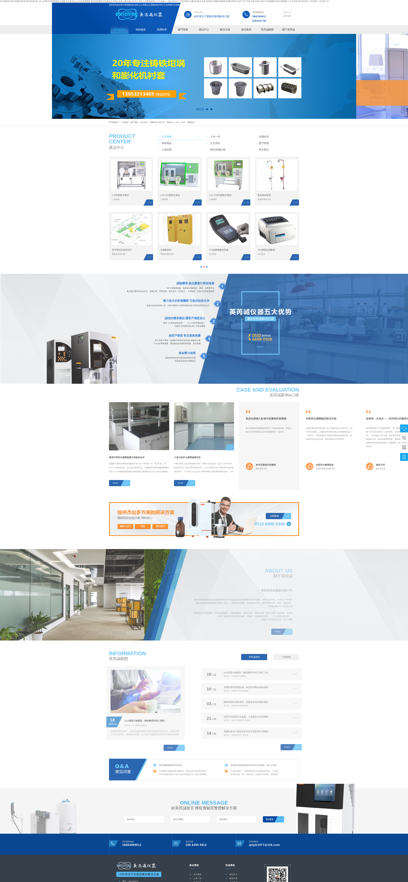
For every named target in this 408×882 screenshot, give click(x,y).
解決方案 (225, 29)
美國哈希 (162, 29)
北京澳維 (197, 874)
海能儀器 (140, 29)
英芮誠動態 (267, 29)
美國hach (170, 122)
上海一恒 (197, 878)
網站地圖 (287, 16)
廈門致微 (183, 29)
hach (177, 122)
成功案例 (246, 29)
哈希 (183, 122)
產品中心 (287, 12)
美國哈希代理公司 (157, 122)
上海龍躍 (125, 122)
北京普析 (144, 122)
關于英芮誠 (288, 29)
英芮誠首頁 (119, 29)
